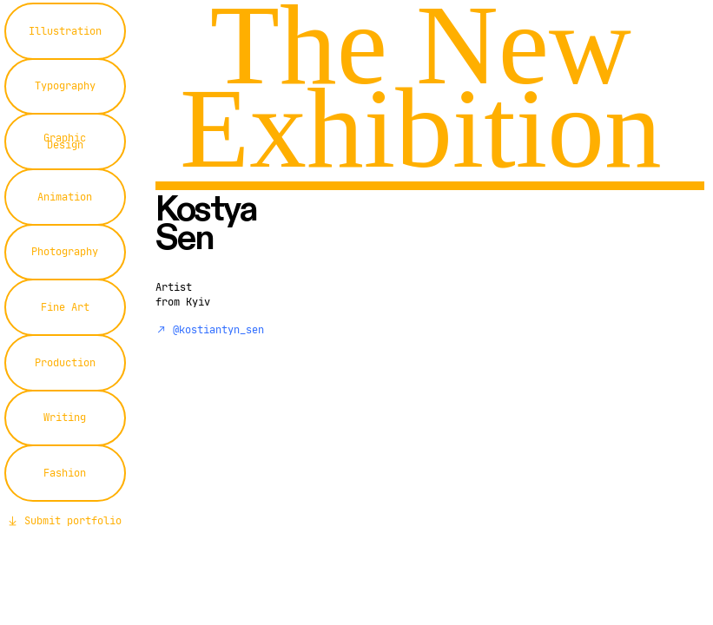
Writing (64, 417)
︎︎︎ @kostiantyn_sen (209, 329)
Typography (65, 85)
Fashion (64, 472)
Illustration (65, 30)
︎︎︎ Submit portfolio (64, 520)
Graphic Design (64, 141)
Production (65, 362)
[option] (500, 365)
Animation (64, 196)
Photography (64, 251)
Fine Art (65, 306)
